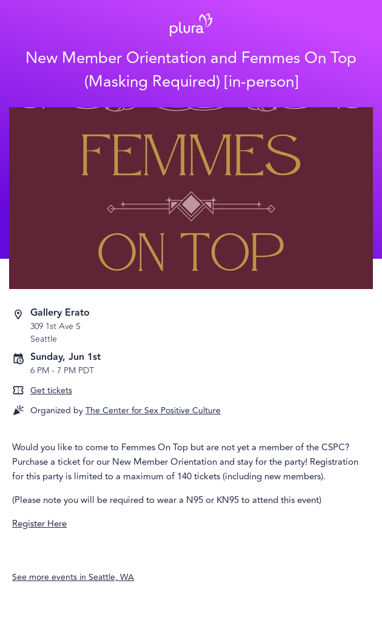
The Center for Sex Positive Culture (153, 410)
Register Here (39, 524)
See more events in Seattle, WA (73, 577)
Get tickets (51, 390)
